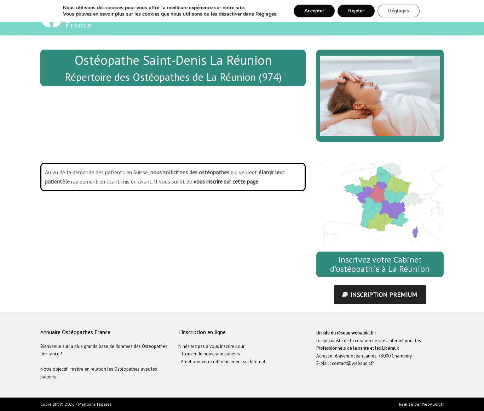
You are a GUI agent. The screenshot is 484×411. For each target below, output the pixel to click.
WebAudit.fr (432, 404)
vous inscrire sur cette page (226, 181)
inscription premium (379, 295)
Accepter (314, 10)
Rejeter (356, 10)
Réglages (265, 14)
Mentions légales (95, 404)
